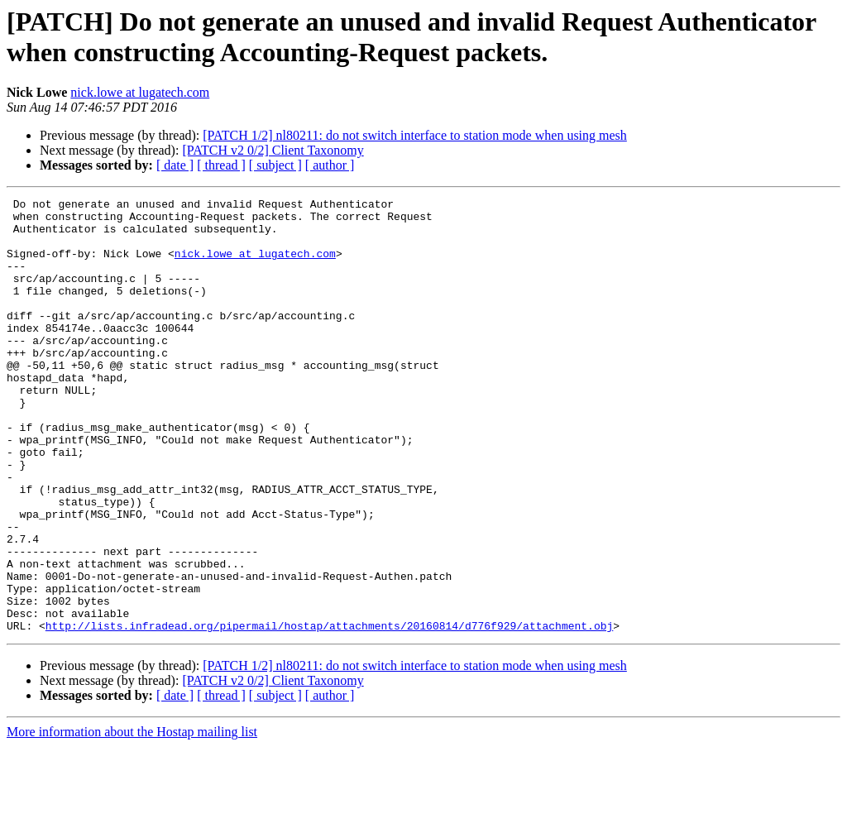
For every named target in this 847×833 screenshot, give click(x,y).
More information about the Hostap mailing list (132, 818)
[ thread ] (221, 165)
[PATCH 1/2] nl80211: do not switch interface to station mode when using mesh (415, 135)
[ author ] (330, 165)
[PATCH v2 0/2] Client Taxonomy (272, 150)
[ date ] (175, 165)
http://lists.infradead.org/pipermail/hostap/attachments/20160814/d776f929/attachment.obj (329, 712)
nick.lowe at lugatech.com (139, 92)
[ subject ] (275, 165)
